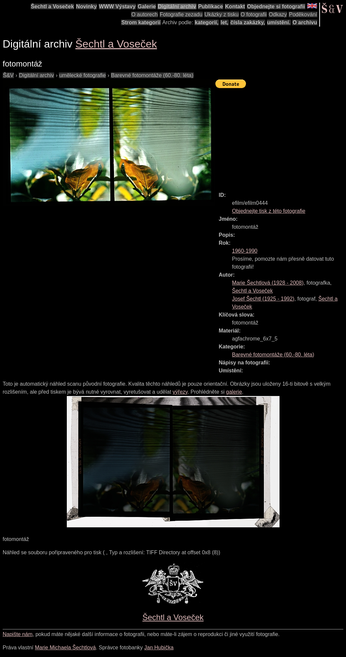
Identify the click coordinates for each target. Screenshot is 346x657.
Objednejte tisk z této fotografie (268, 211)
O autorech (144, 14)
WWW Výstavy (117, 6)
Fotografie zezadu (181, 14)
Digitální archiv (177, 6)
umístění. (278, 22)
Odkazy (278, 14)
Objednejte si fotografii (276, 6)
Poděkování (303, 14)
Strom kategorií (140, 22)
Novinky (86, 6)
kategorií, (206, 22)
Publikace (210, 6)
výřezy (180, 392)
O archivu (304, 22)
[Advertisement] (280, 137)
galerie (234, 392)
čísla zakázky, (247, 22)
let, (224, 22)
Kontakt (235, 6)
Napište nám (18, 634)
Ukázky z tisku (221, 14)
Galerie (147, 6)
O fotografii (254, 14)
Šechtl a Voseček (52, 6)
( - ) (267, 283)
